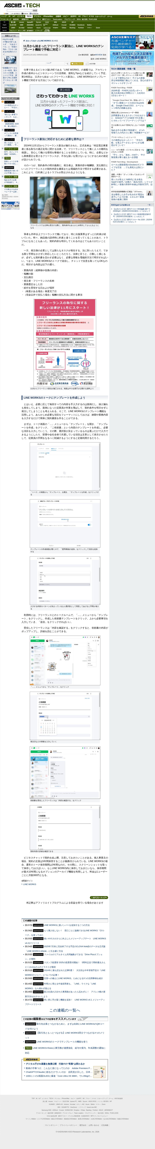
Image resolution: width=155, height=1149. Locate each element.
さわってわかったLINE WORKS (38, 41)
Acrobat (21, 28)
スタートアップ (100, 16)
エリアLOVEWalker (43, 1119)
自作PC (73, 16)
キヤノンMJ (22, 30)
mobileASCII (85, 1116)
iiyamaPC (30, 22)
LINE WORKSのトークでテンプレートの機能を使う (62, 1041)
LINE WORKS (29, 884)
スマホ (91, 16)
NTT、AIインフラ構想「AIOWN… (11, 153)
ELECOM (13, 25)
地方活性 (85, 19)
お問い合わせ (94, 1125)
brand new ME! (92, 1107)
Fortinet (81, 28)
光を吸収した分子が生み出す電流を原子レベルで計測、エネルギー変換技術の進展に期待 (127, 197)
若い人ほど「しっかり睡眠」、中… (11, 144)
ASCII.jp (12, 5)
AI (9, 16)
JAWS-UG (59, 1104)
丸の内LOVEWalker (109, 1119)
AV (79, 16)
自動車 (58, 16)
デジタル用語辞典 (74, 1116)
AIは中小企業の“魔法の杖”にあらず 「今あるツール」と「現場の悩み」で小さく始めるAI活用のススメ (10, 46)
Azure (39, 28)
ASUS (64, 22)
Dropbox (55, 27)
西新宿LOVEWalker (70, 1119)
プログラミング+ (69, 19)
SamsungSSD (45, 25)
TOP (33, 1098)
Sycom (38, 22)
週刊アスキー (46, 19)
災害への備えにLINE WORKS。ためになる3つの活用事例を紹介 (73, 978)
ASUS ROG (30, 25)
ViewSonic (81, 25)
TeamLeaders (57, 19)
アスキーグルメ (36, 19)
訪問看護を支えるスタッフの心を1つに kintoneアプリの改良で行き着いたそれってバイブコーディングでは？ (128, 118)
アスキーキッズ (6, 19)
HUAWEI (72, 25)
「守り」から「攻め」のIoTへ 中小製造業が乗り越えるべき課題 (128, 156)
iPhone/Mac (48, 16)
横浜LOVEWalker (57, 1119)
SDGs (79, 19)
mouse (21, 22)
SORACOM (69, 1110)
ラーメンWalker (31, 1119)
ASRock (55, 25)
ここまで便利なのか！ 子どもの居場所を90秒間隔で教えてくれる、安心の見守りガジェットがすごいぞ (132, 80)
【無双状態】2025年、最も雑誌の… (11, 125)
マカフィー (13, 30)
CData (64, 28)
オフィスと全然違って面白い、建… (11, 134)
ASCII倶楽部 (147, 16)
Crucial (64, 25)
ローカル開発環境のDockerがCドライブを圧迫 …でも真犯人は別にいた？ (127, 167)
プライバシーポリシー (68, 1125)
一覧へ (149, 205)
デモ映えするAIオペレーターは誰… (11, 190)
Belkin (89, 25)
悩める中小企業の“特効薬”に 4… (11, 181)
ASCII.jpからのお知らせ (120, 205)
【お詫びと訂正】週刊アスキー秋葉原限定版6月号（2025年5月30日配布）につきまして (132, 215)
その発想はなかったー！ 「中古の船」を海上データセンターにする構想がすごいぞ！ (127, 142)
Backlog (72, 28)
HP (73, 22)
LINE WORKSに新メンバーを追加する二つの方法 (67, 925)
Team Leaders (78, 1113)
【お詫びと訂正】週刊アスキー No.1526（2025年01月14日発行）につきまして (132, 221)
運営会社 (82, 1125)
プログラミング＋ (91, 1113)
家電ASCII (25, 19)
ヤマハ (89, 28)
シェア (48, 63)
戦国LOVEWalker (123, 1119)
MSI (55, 22)
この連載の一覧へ (64, 1010)
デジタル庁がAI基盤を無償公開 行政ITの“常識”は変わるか (55, 1064)
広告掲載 (104, 1125)
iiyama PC (73, 1101)
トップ (3, 16)
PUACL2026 (93, 19)
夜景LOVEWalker (83, 1119)
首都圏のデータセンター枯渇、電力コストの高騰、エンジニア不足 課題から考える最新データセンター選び (10, 75)
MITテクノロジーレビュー (99, 1116)
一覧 (66, 64)
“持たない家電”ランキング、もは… (11, 116)
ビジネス (20, 16)
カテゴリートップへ (99, 897)
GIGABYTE (38, 25)
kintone (30, 28)
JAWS (13, 28)
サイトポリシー (51, 1125)
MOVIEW (98, 55)
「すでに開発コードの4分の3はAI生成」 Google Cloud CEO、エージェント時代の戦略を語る (127, 105)
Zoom (98, 28)
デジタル (37, 16)
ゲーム (109, 16)
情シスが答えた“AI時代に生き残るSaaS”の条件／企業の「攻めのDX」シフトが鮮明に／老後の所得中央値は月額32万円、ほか (132, 183)
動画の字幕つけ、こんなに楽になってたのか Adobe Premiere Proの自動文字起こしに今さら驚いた (75, 1068)
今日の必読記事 (52, 1116)
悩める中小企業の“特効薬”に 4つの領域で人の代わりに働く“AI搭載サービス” (130, 131)
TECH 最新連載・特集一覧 (123, 69)
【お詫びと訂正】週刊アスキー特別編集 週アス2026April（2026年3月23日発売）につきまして (131, 210)
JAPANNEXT (30, 30)
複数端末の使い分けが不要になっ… (11, 172)
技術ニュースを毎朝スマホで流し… (11, 162)
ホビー (65, 16)
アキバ (84, 16)
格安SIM (16, 19)
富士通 (13, 22)
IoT (14, 16)
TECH (31, 5)
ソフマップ (38, 30)
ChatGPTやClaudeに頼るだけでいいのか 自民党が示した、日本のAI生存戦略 (64, 1072)
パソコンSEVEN (47, 22)
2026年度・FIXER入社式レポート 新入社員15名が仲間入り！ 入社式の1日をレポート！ (128, 93)
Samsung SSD (46, 1110)
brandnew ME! (47, 30)
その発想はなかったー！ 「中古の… (11, 106)
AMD (21, 25)
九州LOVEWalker (96, 1119)
